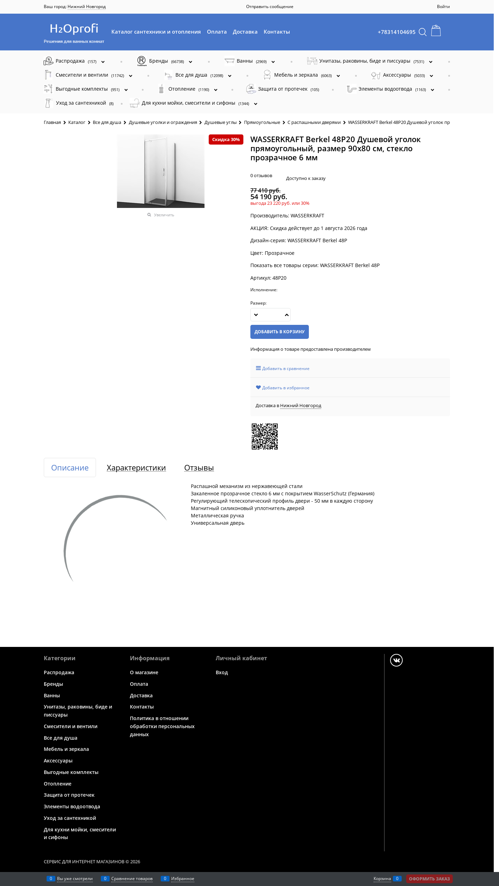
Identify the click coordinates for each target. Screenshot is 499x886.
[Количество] (270, 314)
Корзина (382, 878)
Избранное (182, 878)
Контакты (277, 31)
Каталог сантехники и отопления (156, 31)
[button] (286, 314)
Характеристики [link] (136, 467)
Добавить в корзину (280, 332)
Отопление (57, 783)
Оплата (217, 31)
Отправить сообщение (269, 6)
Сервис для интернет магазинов (84, 861)
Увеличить (164, 214)
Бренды (53, 684)
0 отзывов (261, 175)
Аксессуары (58, 760)
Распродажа (59, 672)
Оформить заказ (429, 879)
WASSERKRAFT (307, 215)
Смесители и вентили (70, 726)
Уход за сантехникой (70, 818)
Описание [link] (70, 467)
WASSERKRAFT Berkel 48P (350, 265)
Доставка (245, 31)
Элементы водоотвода (72, 806)
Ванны (52, 695)
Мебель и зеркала (66, 749)
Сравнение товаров (132, 878)
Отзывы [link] (199, 467)
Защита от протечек (69, 794)
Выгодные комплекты (71, 772)
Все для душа (60, 737)
